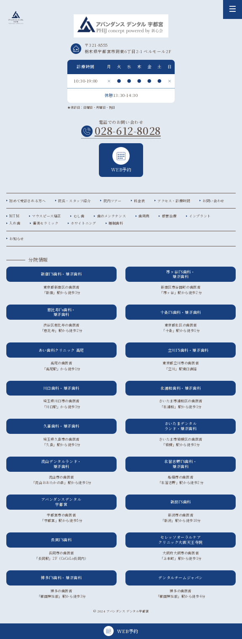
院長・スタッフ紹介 (74, 200)
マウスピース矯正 (46, 216)
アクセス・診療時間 (173, 200)
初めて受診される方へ (27, 200)
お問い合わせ (213, 200)
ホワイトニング (83, 223)
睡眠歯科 (116, 223)
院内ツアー (113, 200)
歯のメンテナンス (111, 216)
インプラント (200, 216)
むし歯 (79, 216)
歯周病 (143, 216)
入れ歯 (14, 223)
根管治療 (169, 216)
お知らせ (16, 238)
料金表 (139, 200)
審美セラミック (45, 223)
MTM (14, 216)
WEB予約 (121, 160)
